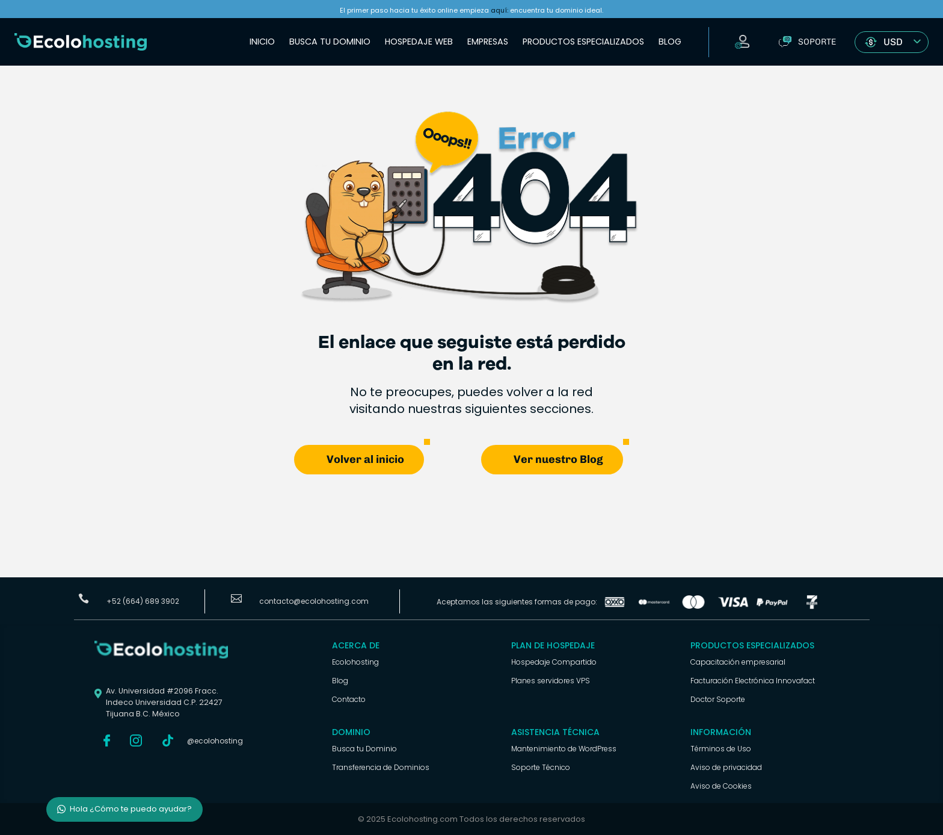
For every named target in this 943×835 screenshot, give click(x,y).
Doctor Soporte (717, 699)
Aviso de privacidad (726, 767)
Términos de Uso (720, 748)
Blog (670, 42)
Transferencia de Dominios (380, 767)
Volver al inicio (365, 459)
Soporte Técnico (540, 767)
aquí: (499, 10)
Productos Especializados (583, 42)
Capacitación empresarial (737, 662)
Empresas (487, 42)
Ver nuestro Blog (558, 459)
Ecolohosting (355, 662)
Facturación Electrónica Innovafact (752, 680)
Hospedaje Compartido (554, 662)
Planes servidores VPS (550, 680)
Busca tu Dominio (329, 42)
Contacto (349, 699)
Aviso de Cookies (721, 786)
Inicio (262, 42)
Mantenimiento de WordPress (563, 748)
